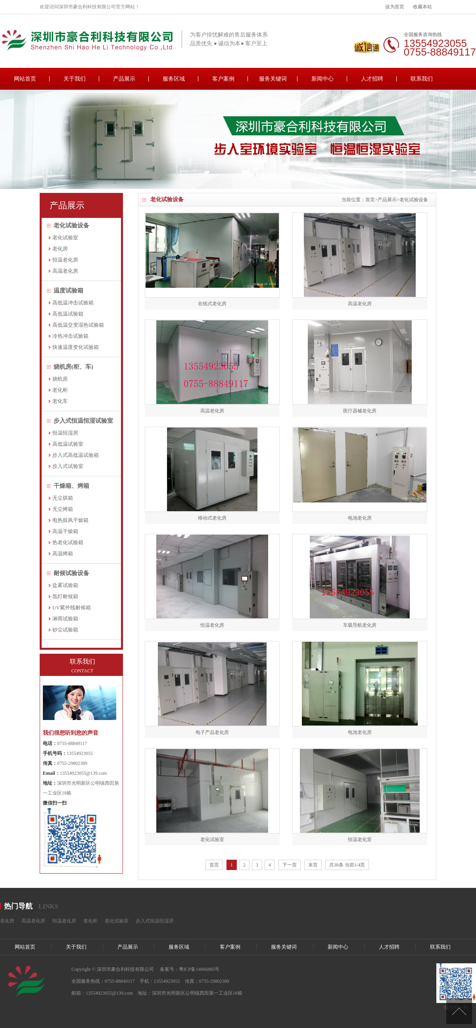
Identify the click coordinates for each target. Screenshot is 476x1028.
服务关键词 (273, 79)
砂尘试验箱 (65, 630)
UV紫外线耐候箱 (71, 607)
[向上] (459, 1011)
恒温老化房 (65, 260)
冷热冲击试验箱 (70, 336)
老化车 (60, 401)
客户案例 (223, 79)
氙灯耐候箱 (65, 596)
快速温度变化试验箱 (75, 347)
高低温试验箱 (67, 314)
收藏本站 (422, 7)
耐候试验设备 (71, 573)
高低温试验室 (67, 444)
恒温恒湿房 (65, 433)
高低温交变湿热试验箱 (78, 325)
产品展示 (124, 79)
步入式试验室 (67, 466)
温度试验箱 (68, 290)
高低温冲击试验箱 (73, 303)
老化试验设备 (413, 199)
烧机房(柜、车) (73, 367)
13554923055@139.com (83, 773)
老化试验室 (65, 238)
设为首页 (394, 7)
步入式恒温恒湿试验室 (83, 421)
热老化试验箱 (67, 542)
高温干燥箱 (65, 531)
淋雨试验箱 (65, 619)
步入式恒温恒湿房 (155, 921)
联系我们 (422, 79)
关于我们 (74, 79)
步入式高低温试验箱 (75, 455)
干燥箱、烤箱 (71, 486)
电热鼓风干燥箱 (70, 520)
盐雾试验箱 (65, 585)
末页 (313, 865)
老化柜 (60, 390)
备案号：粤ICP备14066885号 (190, 969)
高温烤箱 (62, 553)
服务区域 (174, 79)
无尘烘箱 (62, 498)
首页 (370, 199)
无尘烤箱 (62, 509)
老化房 (60, 249)
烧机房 (60, 379)
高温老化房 (65, 271)
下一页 (289, 865)
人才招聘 (372, 79)
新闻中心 (322, 79)
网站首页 (25, 79)
